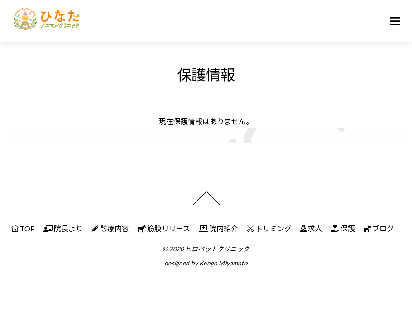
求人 (311, 228)
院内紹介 (218, 228)
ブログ (379, 228)
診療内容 (110, 228)
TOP (23, 228)
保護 (343, 228)
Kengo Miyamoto (223, 263)
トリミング (269, 228)
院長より (63, 228)
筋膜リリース (164, 228)
